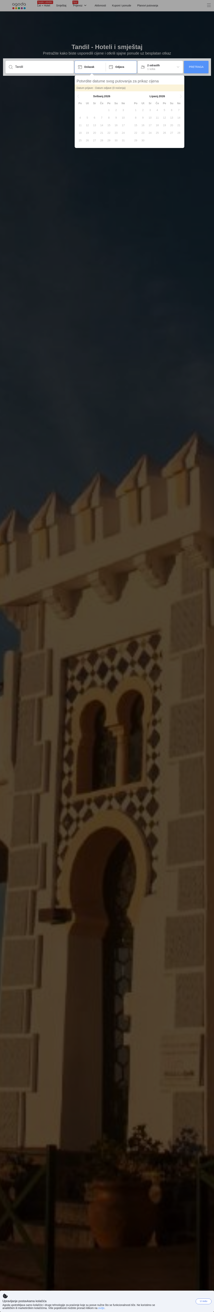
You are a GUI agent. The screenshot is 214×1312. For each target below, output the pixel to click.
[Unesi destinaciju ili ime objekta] (42, 67)
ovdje (101, 1308)
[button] (78, 96)
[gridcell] (108, 110)
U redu (203, 1301)
